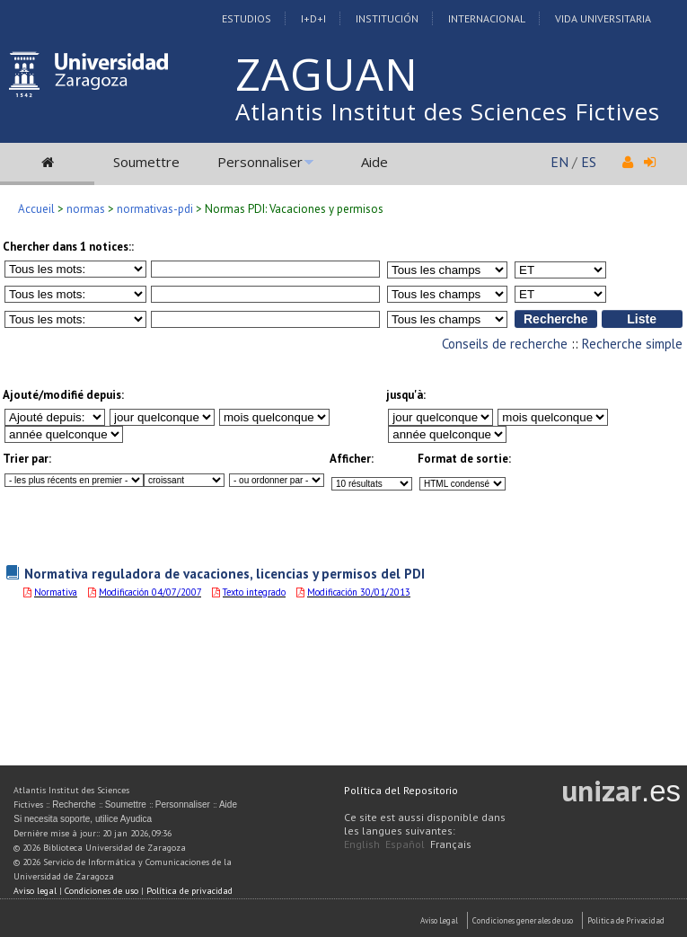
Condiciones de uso (101, 891)
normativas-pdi (155, 209)
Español (405, 844)
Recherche (73, 804)
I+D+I (313, 18)
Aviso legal (35, 891)
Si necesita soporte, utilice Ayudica (82, 819)
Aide (374, 162)
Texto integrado (254, 592)
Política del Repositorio (401, 790)
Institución (387, 18)
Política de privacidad (189, 891)
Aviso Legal (439, 920)
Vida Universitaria (603, 18)
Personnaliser (260, 162)
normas (85, 209)
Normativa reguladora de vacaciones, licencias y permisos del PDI (224, 573)
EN (559, 162)
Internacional (486, 18)
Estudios (246, 18)
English (362, 844)
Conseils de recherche (505, 343)
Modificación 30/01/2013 (358, 592)
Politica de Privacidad (626, 920)
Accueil (36, 209)
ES (588, 162)
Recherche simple (632, 343)
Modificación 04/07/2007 (150, 592)
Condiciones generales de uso (522, 920)
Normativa (55, 592)
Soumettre (146, 162)
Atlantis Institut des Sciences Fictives (447, 111)
